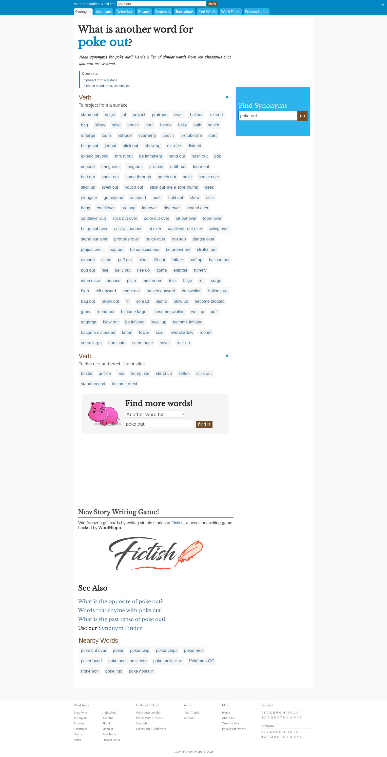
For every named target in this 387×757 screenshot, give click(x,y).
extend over (198, 208)
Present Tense (111, 739)
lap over (149, 208)
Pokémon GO (201, 660)
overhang (147, 135)
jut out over (186, 218)
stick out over (125, 218)
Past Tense (109, 734)
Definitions (124, 12)
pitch (131, 280)
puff (214, 311)
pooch (168, 135)
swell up (158, 322)
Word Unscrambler (148, 712)
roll (201, 280)
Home (226, 712)
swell (179, 114)
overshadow (182, 332)
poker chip (139, 650)
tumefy (200, 270)
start (213, 135)
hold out (175, 197)
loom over (212, 218)
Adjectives (109, 712)
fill (128, 301)
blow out (110, 322)
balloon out (219, 260)
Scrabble (141, 723)
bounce (113, 280)
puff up (196, 260)
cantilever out (93, 218)
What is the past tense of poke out (121, 619)
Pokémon (90, 671)
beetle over (208, 177)
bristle (86, 373)
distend (194, 145)
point (187, 177)
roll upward (106, 291)
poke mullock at (167, 660)
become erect (124, 383)
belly (182, 125)
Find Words (207, 12)
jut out (110, 145)
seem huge (142, 342)
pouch (133, 125)
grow (85, 311)
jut (124, 114)
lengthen (135, 166)
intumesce (90, 280)
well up (197, 311)
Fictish (178, 522)
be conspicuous (144, 249)
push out (200, 156)
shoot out (110, 177)
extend (216, 114)
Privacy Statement (234, 729)
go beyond (113, 197)
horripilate (140, 373)
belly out (123, 270)
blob (85, 291)
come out (131, 291)
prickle (105, 373)
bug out (88, 270)
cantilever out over (185, 228)
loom (106, 135)
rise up (143, 270)
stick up (88, 187)
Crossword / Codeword (151, 729)
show (195, 197)
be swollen (191, 291)
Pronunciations (256, 12)
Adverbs (107, 718)
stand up (164, 373)
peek (209, 187)
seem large (91, 342)
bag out (88, 301)
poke (116, 125)
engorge (88, 322)
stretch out (206, 249)
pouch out (134, 187)
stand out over (94, 239)
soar (160, 332)
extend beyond (95, 156)
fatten (127, 332)
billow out (110, 301)
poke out (159, 423)
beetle (166, 125)
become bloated (210, 301)
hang (85, 208)
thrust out (124, 156)
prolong (128, 208)
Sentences (163, 12)
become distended (98, 332)
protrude (160, 114)
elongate (89, 197)
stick (210, 197)
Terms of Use (230, 723)
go (302, 115)
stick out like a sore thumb (174, 187)
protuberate (191, 135)
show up (152, 145)
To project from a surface (99, 80)
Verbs (77, 739)
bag (84, 125)
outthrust (178, 166)
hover (164, 342)
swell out (110, 187)
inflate (177, 260)
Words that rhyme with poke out (119, 610)
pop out (117, 249)
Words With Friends (149, 718)
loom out (201, 166)
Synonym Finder (120, 628)
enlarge (181, 270)
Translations (184, 12)
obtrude (124, 135)
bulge (110, 114)
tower (144, 332)
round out (106, 311)
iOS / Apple (191, 712)
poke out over (156, 218)
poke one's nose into (127, 660)
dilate (106, 260)
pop (217, 156)
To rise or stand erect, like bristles (106, 86)
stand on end (93, 383)
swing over (219, 228)
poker (118, 650)
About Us (228, 718)
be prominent (178, 249)
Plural (106, 723)
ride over (172, 208)
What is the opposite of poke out (119, 601)
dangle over (203, 239)
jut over (154, 228)
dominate (117, 342)
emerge (88, 135)
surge (216, 280)
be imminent (150, 156)
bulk (197, 125)
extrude (174, 145)
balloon (197, 114)
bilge (187, 280)
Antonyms (104, 12)
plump (161, 301)
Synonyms (83, 12)
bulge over (155, 239)
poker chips (166, 650)
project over (92, 249)
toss (172, 280)
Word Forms (230, 12)
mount (205, 332)
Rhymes (144, 12)
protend (156, 166)
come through (138, 177)
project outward (160, 291)
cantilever (106, 208)
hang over (110, 166)
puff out (125, 260)
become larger (134, 311)
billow (100, 125)
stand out (89, 114)
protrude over (126, 239)
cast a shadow (127, 228)
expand (88, 260)
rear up (183, 342)
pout (149, 125)
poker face (194, 650)
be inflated (134, 322)
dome (161, 270)
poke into (113, 671)
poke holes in (141, 671)
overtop (179, 239)
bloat (143, 260)
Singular (107, 729)
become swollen (170, 311)
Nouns (78, 734)
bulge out (89, 145)
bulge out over (94, 228)
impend (88, 166)
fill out (159, 260)
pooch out (167, 177)
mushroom (152, 280)
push (157, 197)
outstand (138, 197)
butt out (88, 177)
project (139, 114)
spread (142, 301)
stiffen (184, 373)
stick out (130, 145)
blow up (181, 301)
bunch (213, 125)
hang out (177, 156)
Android (189, 718)
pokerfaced (91, 660)
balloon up (217, 291)
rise (104, 270)
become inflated (188, 322)
